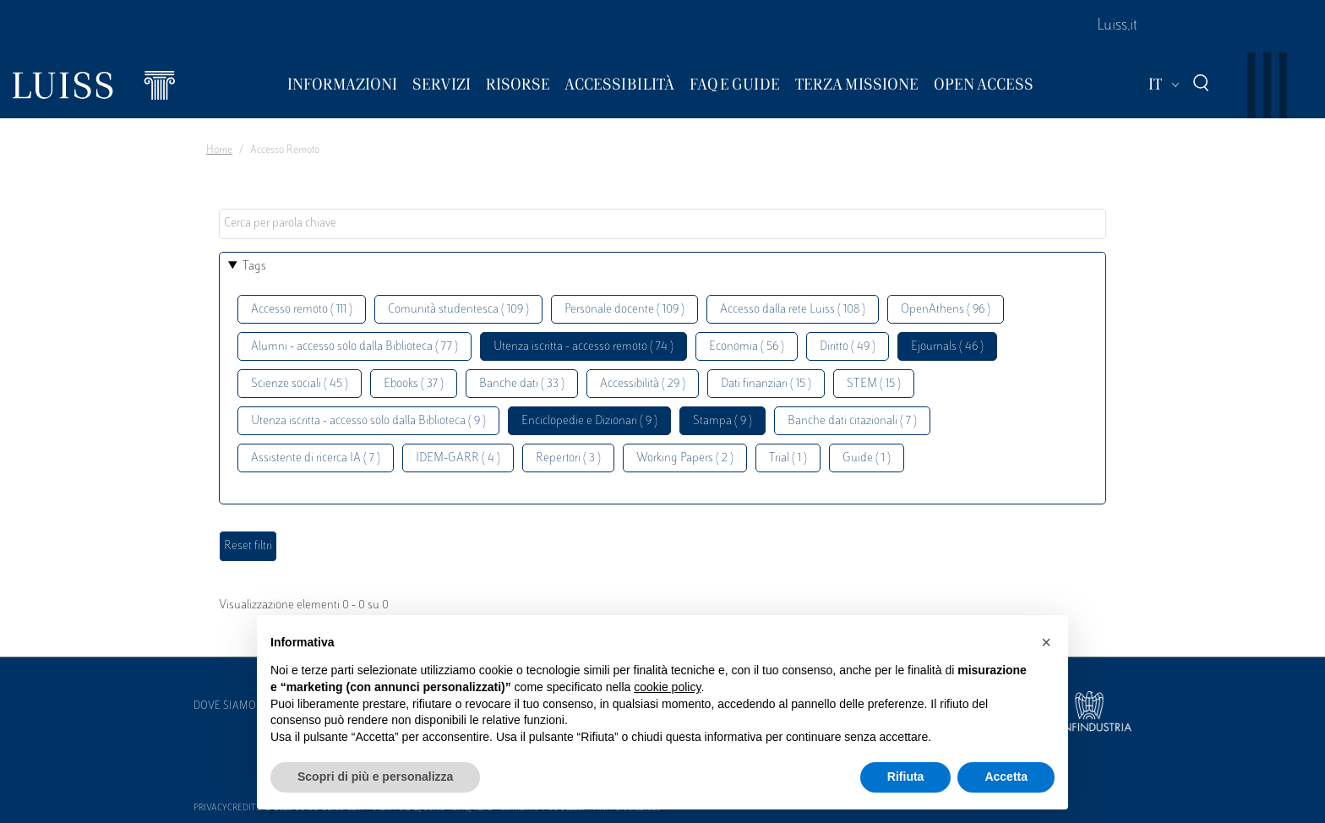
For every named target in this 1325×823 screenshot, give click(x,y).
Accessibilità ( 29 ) (642, 384)
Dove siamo (225, 706)
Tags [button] (254, 266)
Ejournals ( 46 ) (947, 347)
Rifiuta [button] (905, 776)
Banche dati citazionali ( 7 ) (852, 421)
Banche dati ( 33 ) (521, 384)
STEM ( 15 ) (874, 384)
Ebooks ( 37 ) (414, 384)
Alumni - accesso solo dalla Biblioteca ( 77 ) (354, 347)
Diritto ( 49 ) (847, 347)
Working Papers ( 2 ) (684, 458)
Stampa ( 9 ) (722, 421)
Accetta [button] (1006, 776)
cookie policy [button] (667, 687)
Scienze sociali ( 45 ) (299, 384)
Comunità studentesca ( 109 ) (458, 309)
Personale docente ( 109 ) (624, 309)
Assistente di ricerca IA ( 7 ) (315, 458)
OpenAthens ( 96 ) (945, 309)
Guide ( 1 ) (866, 458)
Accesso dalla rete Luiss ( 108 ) (792, 309)
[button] (1046, 642)
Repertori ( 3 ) (568, 458)
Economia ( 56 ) (746, 347)
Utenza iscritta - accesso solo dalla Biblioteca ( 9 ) (368, 421)
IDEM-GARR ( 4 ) (458, 458)
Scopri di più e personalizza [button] (375, 776)
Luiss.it (1117, 26)
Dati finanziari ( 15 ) (766, 384)
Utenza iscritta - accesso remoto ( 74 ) (583, 347)
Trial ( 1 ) (788, 458)
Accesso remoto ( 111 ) (301, 309)
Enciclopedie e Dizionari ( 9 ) (589, 421)
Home (219, 150)
